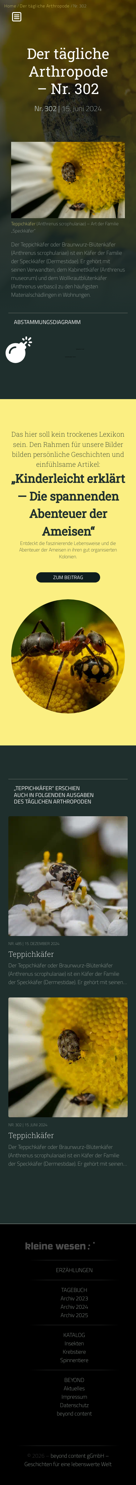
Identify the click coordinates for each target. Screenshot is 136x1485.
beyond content (74, 1413)
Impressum (74, 1397)
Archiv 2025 (74, 1315)
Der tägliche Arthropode (45, 5)
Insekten (74, 1343)
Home (10, 5)
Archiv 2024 (74, 1307)
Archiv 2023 (74, 1298)
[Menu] (16, 16)
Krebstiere (74, 1352)
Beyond (74, 1380)
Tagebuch (74, 1290)
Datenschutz (74, 1405)
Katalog (74, 1335)
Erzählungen (74, 1270)
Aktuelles (74, 1388)
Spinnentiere (74, 1360)
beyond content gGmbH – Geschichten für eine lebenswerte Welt (68, 1459)
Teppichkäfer (23, 223)
